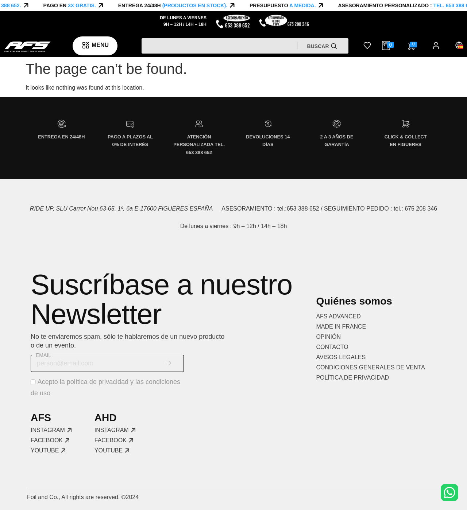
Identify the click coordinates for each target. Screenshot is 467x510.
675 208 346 (421, 208)
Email (43, 355)
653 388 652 (303, 208)
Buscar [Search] (319, 46)
